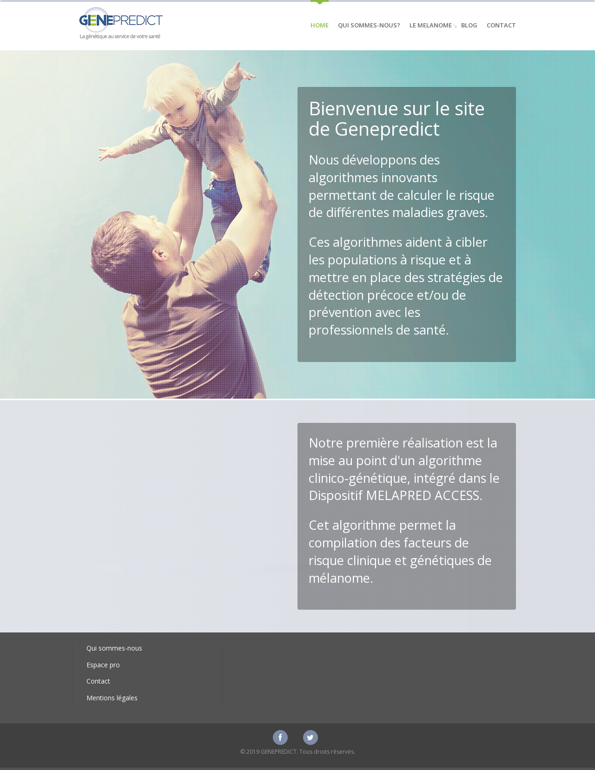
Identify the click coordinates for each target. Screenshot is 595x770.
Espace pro (103, 664)
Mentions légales (112, 697)
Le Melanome (431, 25)
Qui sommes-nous (114, 648)
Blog (469, 25)
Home (320, 25)
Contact (501, 25)
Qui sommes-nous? (369, 25)
